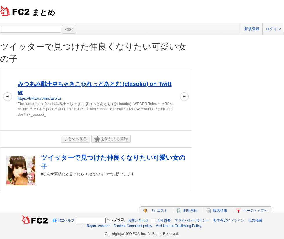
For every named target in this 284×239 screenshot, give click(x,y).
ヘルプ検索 (115, 220)
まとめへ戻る (75, 139)
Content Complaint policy (132, 226)
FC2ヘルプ (66, 220)
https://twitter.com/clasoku (39, 98)
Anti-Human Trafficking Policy (178, 226)
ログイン (273, 29)
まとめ (43, 12)
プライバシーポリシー (191, 220)
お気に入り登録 (111, 139)
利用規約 (190, 211)
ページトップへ (255, 211)
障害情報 (220, 211)
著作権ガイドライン (228, 220)
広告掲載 (255, 220)
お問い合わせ (138, 220)
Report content (98, 226)
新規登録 (251, 29)
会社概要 (164, 220)
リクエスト (159, 211)
